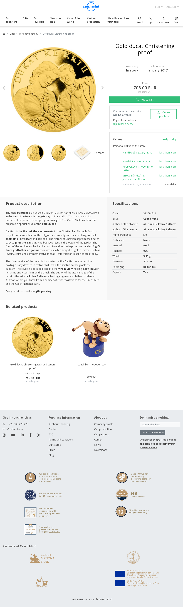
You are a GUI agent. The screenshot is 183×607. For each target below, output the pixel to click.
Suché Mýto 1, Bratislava (136, 184)
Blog (51, 455)
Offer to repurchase (163, 114)
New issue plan (55, 20)
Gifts (25, 18)
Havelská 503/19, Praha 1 (137, 161)
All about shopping (59, 424)
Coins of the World (73, 20)
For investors (39, 20)
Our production (103, 429)
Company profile (103, 424)
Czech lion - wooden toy (92, 364)
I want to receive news (153, 432)
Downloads (100, 450)
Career (98, 439)
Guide (51, 450)
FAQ (50, 434)
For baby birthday (28, 33)
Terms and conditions (61, 439)
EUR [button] (158, 7)
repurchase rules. (123, 124)
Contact (53, 429)
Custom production (93, 20)
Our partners (101, 434)
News (97, 444)
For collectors (11, 20)
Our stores (54, 444)
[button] (10, 88)
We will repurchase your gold (118, 20)
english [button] (171, 7)
